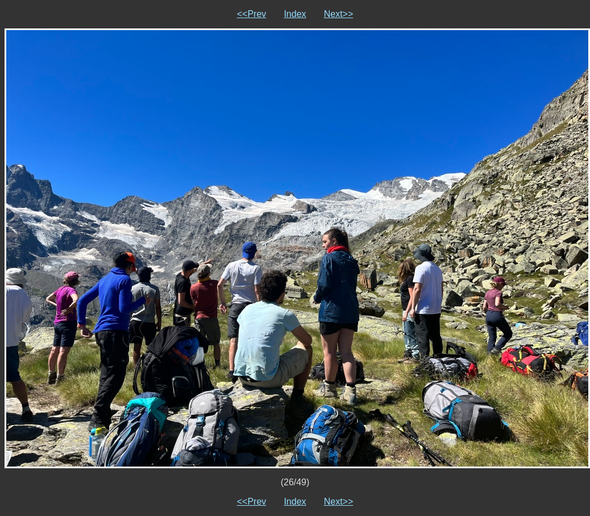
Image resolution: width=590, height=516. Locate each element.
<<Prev (252, 14)
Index (295, 14)
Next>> (339, 14)
